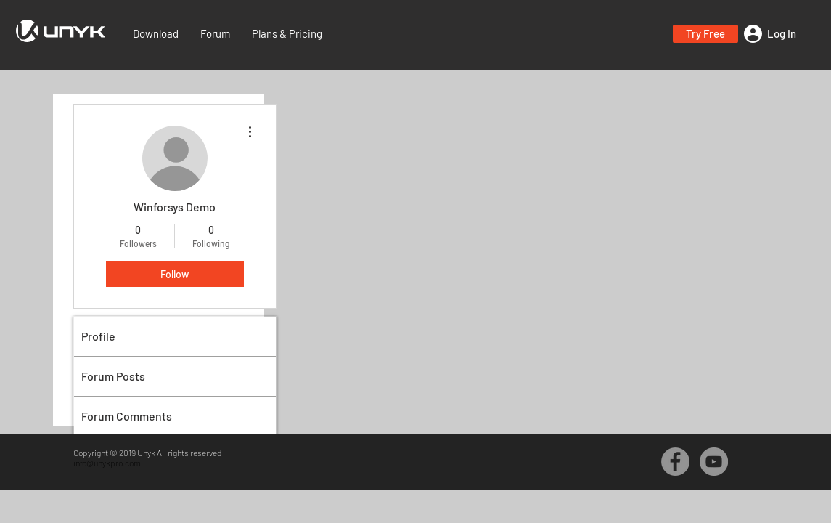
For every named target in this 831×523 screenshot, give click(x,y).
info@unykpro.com (107, 463)
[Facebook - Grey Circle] (675, 461)
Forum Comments (126, 416)
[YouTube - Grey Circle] (714, 461)
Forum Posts (113, 376)
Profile (98, 336)
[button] (705, 34)
